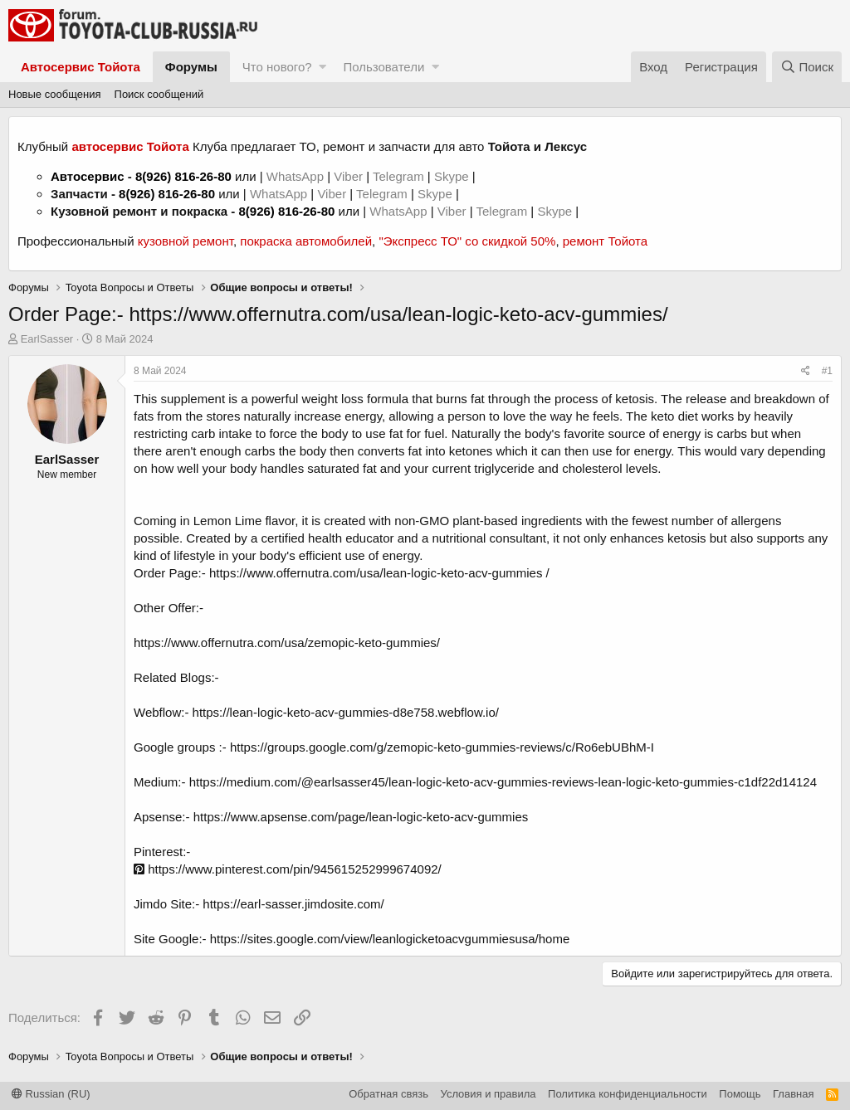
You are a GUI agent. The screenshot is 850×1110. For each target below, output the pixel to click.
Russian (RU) (51, 1094)
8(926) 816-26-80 (183, 176)
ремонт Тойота (605, 241)
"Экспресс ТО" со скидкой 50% (467, 241)
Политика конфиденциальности (627, 1094)
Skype (453, 176)
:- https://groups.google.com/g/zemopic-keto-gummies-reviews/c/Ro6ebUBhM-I (436, 747)
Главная (793, 1094)
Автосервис (88, 176)
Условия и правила (488, 1094)
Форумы (191, 67)
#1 (827, 371)
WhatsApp (296, 176)
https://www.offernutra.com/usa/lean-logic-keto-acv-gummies (376, 573)
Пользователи (383, 67)
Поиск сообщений (159, 94)
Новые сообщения (54, 94)
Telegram (400, 176)
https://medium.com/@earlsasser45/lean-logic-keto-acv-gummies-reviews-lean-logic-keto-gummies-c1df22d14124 (503, 782)
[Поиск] (807, 66)
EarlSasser (47, 339)
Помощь (739, 1094)
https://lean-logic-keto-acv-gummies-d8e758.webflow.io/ (346, 712)
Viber (348, 176)
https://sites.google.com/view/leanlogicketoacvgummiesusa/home (390, 939)
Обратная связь (388, 1094)
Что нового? (277, 67)
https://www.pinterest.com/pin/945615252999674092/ (288, 869)
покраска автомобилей (306, 241)
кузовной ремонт (185, 241)
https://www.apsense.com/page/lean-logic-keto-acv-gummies (361, 817)
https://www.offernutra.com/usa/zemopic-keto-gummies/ (287, 642)
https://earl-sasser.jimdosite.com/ (293, 904)
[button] (322, 66)
